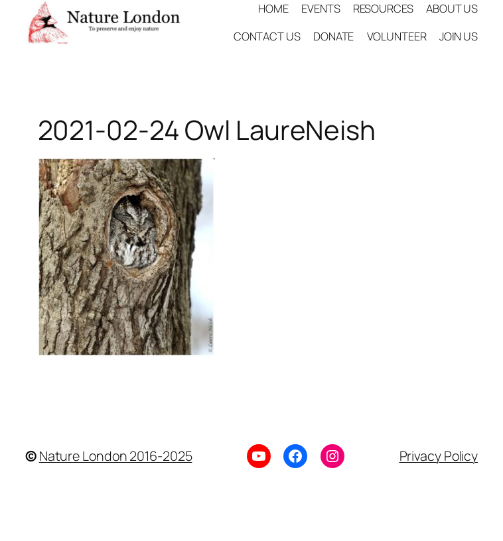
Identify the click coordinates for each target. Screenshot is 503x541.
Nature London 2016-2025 (115, 456)
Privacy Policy (438, 456)
